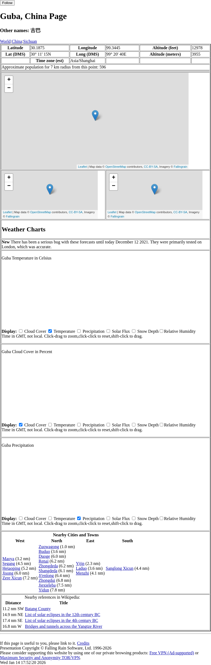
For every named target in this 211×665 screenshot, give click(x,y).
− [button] (9, 88)
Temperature (64, 331)
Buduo (44, 551)
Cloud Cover (35, 331)
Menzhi (82, 573)
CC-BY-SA (151, 166)
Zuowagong (49, 546)
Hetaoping (11, 568)
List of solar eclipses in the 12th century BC (62, 614)
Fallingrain (180, 166)
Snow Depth (148, 331)
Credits (83, 643)
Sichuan (30, 41)
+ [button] (9, 80)
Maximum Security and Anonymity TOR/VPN (40, 657)
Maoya (8, 558)
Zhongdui (47, 580)
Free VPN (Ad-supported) (171, 653)
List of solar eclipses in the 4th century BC (61, 620)
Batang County (37, 608)
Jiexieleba (47, 585)
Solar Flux (121, 331)
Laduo (81, 568)
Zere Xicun (12, 578)
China (17, 41)
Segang (8, 563)
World (5, 41)
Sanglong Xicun (120, 568)
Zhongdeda (48, 566)
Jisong (7, 573)
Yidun (44, 590)
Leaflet (82, 166)
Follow (7, 3)
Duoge (44, 556)
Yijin (80, 563)
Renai (44, 561)
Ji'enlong (46, 575)
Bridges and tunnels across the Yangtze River (63, 626)
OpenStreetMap (115, 166)
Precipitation (93, 331)
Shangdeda (48, 570)
